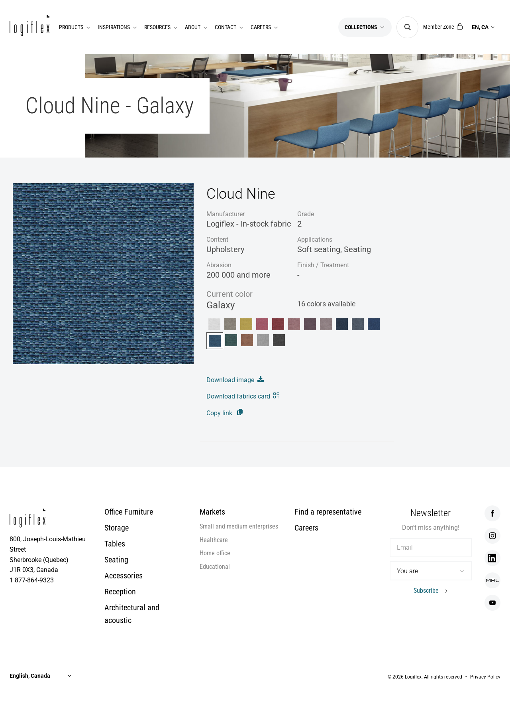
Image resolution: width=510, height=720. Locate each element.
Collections (365, 27)
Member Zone (443, 27)
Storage (116, 528)
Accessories (123, 575)
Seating (116, 559)
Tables (114, 543)
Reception (120, 591)
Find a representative (327, 512)
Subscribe (426, 590)
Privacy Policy (485, 677)
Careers (306, 528)
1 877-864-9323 (32, 580)
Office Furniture (128, 512)
